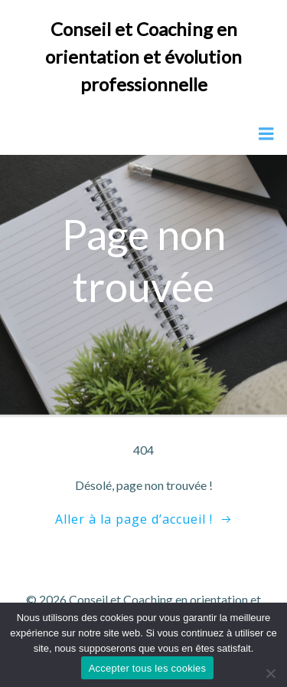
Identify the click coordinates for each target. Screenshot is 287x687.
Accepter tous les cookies (148, 668)
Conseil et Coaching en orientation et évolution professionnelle (143, 56)
